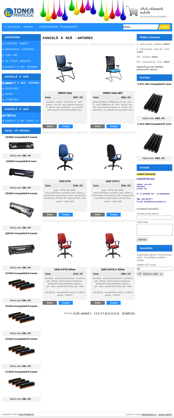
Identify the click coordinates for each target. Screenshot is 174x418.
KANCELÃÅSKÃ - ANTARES (22, 83)
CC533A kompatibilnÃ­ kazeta (21, 371)
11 (109, 313)
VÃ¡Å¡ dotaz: (143, 222)
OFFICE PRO (11, 88)
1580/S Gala (65, 93)
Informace (28, 27)
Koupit (67, 126)
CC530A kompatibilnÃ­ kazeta (21, 273)
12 (112, 313)
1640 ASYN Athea (64, 269)
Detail (52, 126)
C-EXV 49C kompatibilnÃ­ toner (154, 84)
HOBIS (8, 115)
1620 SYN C (113, 181)
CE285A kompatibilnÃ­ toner (21, 161)
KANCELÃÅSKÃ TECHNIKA (21, 67)
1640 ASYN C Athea (112, 269)
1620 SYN (65, 181)
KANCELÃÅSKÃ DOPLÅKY (22, 121)
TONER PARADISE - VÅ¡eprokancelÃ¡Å (59, 27)
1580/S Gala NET (113, 93)
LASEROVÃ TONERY (16, 43)
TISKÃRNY (11, 55)
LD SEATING (11, 99)
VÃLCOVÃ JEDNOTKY (18, 61)
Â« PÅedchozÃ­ (81, 313)
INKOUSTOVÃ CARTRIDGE (19, 49)
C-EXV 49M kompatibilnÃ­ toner (154, 124)
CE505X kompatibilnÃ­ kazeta (21, 137)
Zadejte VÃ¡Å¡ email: (146, 267)
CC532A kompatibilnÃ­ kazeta (21, 339)
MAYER (9, 94)
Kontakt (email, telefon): (148, 213)
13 (115, 313)
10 (106, 313)
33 (123, 313)
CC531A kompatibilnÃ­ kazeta (21, 306)
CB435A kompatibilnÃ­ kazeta (21, 193)
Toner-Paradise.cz (26, 414)
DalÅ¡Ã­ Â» (130, 313)
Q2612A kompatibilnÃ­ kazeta (21, 233)
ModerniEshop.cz (149, 414)
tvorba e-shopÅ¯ (165, 414)
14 (118, 313)
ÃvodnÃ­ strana (12, 27)
